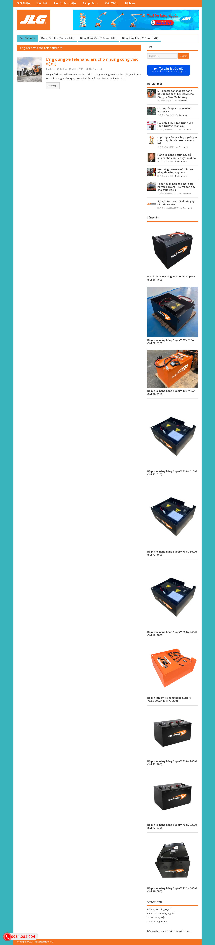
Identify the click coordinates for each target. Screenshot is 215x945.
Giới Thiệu (23, 3)
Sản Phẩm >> (27, 38)
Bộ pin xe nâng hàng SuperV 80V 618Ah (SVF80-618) (171, 341)
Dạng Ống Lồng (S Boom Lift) (140, 38)
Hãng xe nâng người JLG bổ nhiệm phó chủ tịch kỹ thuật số (176, 156)
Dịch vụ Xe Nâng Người (159, 909)
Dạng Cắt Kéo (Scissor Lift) (57, 38)
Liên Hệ (42, 3)
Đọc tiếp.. (52, 85)
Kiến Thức (111, 3)
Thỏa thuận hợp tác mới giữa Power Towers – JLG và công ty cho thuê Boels (176, 186)
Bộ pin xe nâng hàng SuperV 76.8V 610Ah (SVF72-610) (172, 472)
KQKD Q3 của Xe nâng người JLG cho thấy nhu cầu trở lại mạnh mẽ (177, 140)
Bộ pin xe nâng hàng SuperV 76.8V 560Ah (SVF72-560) (172, 553)
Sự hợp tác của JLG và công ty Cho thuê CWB (175, 203)
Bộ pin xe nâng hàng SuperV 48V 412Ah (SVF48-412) (171, 392)
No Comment (95, 69)
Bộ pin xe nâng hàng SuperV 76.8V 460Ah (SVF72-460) (172, 633)
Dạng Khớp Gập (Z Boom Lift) (98, 38)
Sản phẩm (89, 3)
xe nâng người (173, 931)
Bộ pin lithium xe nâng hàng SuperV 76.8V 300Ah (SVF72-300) (169, 699)
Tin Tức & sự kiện (156, 917)
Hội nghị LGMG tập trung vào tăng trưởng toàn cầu (175, 124)
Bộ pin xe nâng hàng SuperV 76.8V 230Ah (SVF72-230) (172, 826)
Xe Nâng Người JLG (157, 921)
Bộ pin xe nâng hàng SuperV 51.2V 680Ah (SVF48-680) (172, 889)
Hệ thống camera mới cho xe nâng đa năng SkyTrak (175, 171)
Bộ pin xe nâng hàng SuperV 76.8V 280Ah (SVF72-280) (172, 762)
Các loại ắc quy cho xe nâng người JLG (174, 110)
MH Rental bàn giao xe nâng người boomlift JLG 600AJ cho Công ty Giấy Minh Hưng (175, 93)
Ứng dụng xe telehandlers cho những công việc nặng (92, 61)
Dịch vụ (130, 3)
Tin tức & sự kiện (65, 3)
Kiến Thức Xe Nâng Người (160, 913)
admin (51, 69)
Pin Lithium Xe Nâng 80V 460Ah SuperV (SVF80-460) (171, 278)
